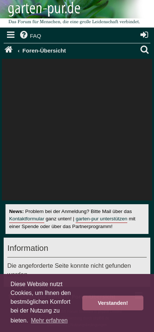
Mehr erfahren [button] (49, 320)
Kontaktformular (26, 218)
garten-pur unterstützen (101, 218)
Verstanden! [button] (113, 303)
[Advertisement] (77, 131)
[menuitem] (30, 36)
